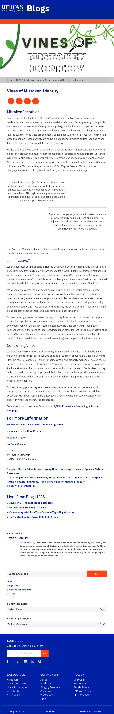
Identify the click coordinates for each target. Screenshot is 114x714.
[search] (97, 574)
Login (43, 698)
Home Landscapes (62, 469)
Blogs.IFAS (13, 585)
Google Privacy (82, 687)
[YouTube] (25, 661)
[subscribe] (44, 653)
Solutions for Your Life (19, 589)
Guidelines (45, 691)
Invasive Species (84, 469)
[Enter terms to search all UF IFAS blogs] (47, 574)
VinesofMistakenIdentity (21, 485)
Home (10, 80)
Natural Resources (17, 683)
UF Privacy (79, 679)
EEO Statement (82, 694)
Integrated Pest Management (66, 477)
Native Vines (14, 481)
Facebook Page (16, 437)
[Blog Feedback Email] (32, 661)
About (43, 679)
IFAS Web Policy (82, 691)
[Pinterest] (18, 661)
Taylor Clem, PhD (18, 538)
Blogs (38, 8)
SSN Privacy (80, 683)
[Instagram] (39, 661)
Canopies (18, 477)
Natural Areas (30, 481)
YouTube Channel (16, 444)
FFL (27, 477)
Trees (42, 481)
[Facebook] (8, 661)
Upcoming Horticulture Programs (25, 431)
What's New (46, 694)
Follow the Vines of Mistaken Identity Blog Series (35, 424)
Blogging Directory (50, 687)
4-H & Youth (13, 694)
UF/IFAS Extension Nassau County (34, 80)
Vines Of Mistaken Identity (69, 481)
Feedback (45, 683)
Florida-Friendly (39, 477)
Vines (50, 481)
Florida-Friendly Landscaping (34, 469)
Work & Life (13, 691)
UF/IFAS (11, 593)
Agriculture (12, 679)
